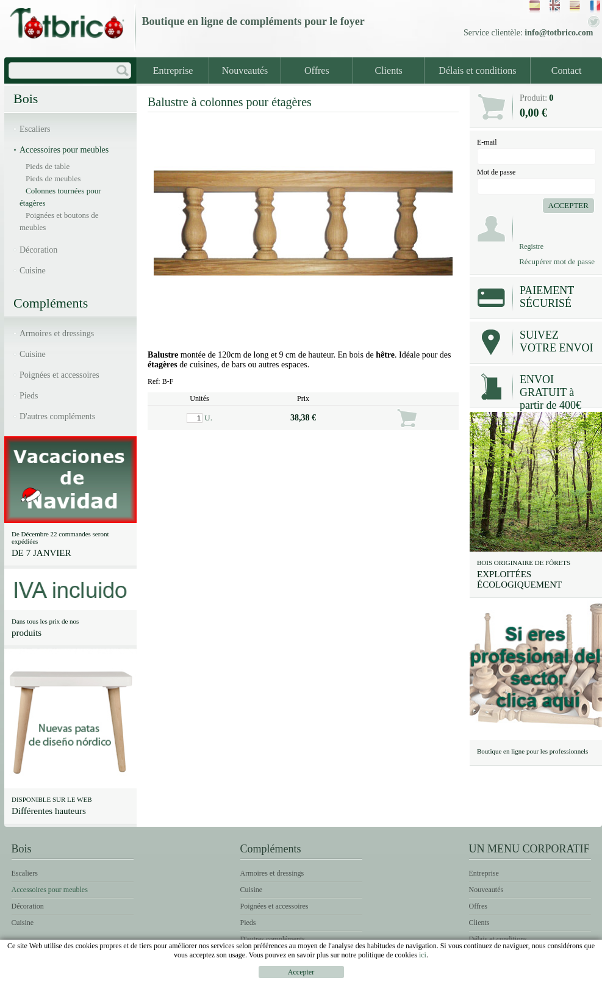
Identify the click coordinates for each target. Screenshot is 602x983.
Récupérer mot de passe (557, 261)
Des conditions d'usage (430, 974)
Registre (531, 246)
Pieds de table (48, 166)
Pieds (29, 395)
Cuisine (33, 270)
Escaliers (35, 129)
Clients (389, 70)
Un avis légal (341, 974)
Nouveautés (245, 70)
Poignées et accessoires (59, 375)
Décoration (38, 249)
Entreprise (173, 70)
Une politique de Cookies (543, 974)
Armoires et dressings (57, 333)
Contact (566, 70)
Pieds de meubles (53, 178)
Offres (316, 70)
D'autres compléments (57, 416)
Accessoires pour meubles (64, 149)
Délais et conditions (477, 70)
